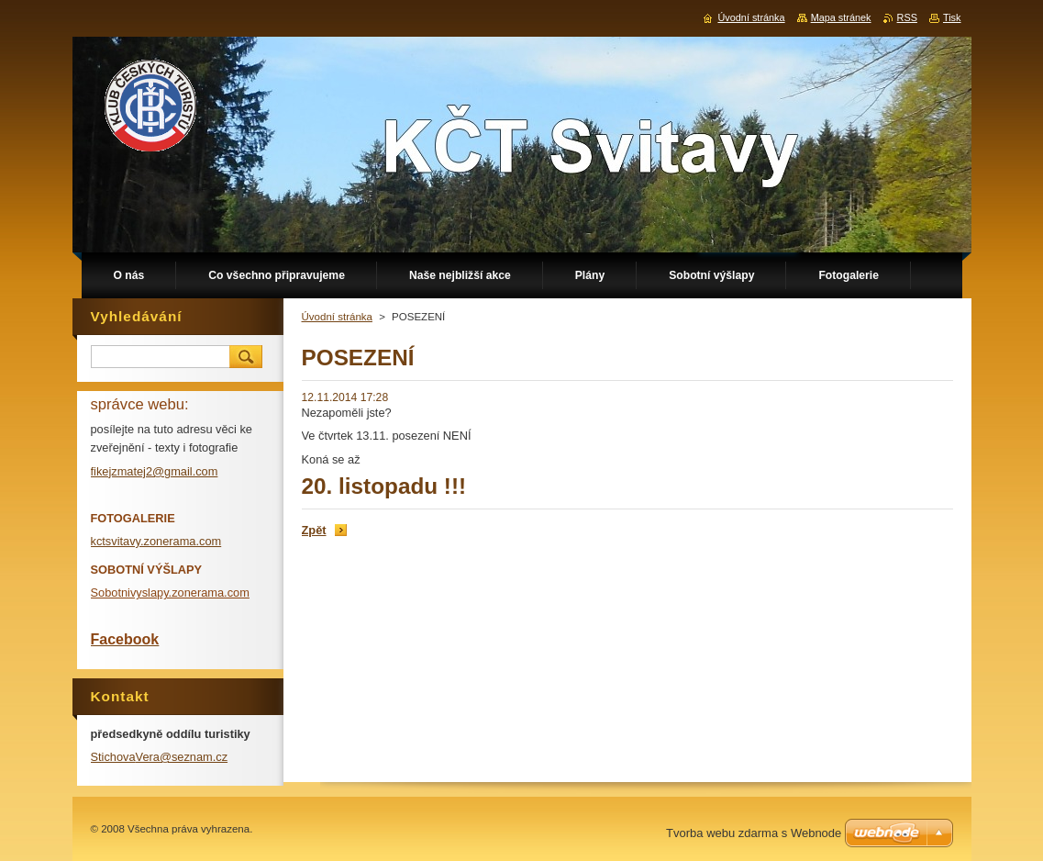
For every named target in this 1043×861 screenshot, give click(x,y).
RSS (907, 17)
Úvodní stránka (337, 316)
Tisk (952, 17)
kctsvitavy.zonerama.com (156, 541)
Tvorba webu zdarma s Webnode (753, 833)
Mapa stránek (841, 17)
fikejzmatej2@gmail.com (154, 471)
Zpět (314, 530)
